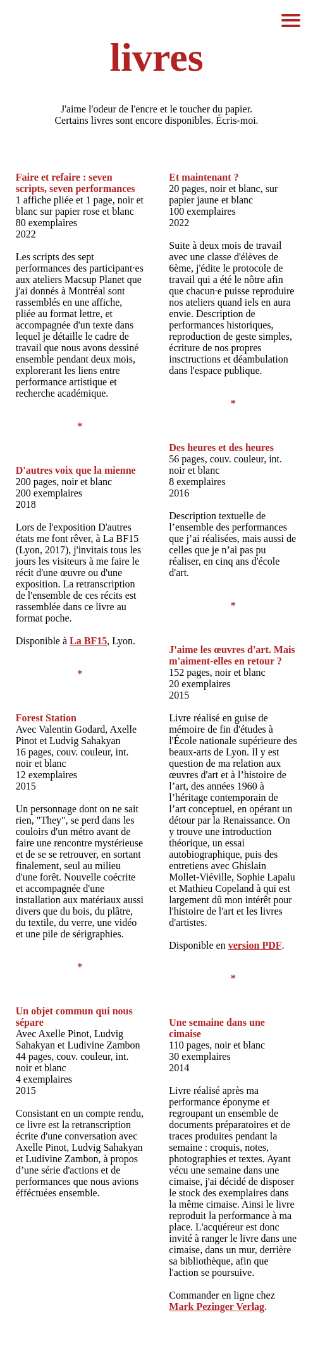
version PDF (255, 945)
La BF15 (88, 640)
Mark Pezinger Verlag (216, 1306)
